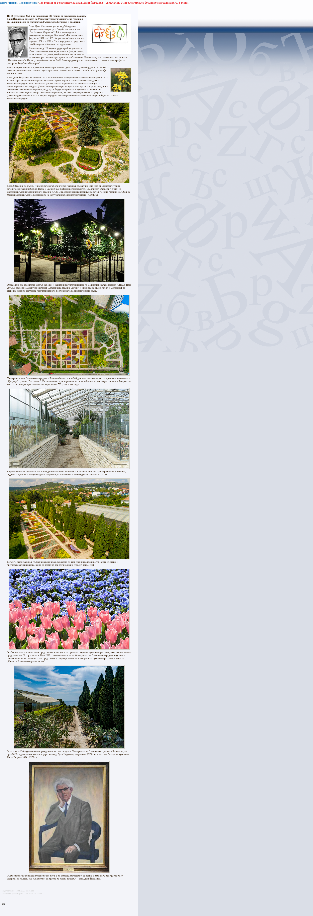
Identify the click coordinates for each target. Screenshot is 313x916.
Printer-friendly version (4, 904)
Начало (3, 2)
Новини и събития (28, 2)
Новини (13, 2)
